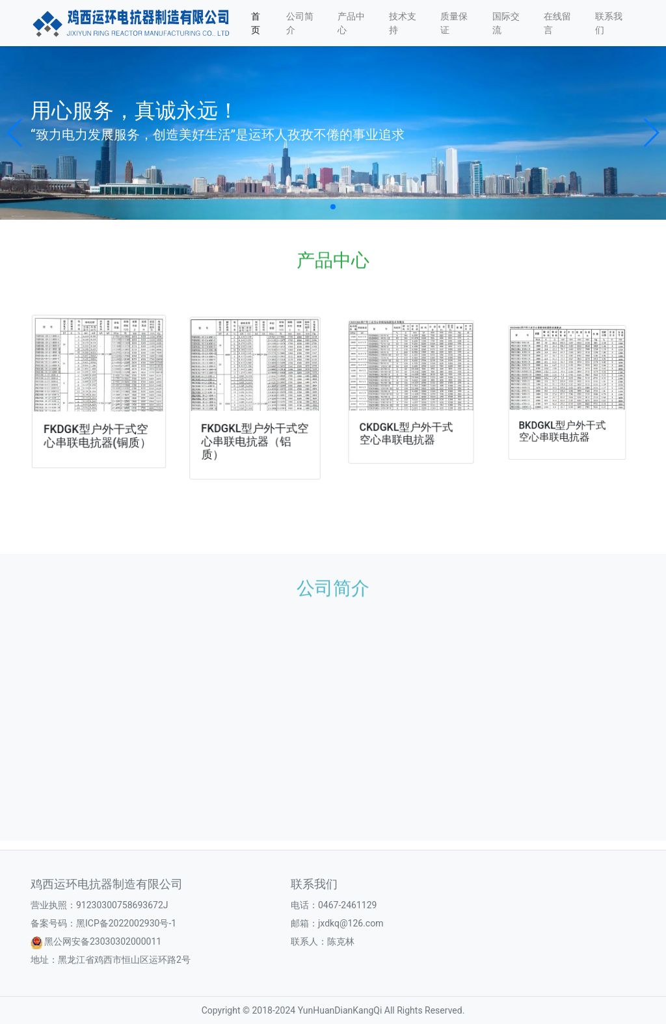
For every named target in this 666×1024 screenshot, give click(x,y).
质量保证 (454, 23)
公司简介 (299, 23)
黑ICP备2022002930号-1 (126, 923)
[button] (15, 132)
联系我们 (608, 23)
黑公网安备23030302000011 (102, 941)
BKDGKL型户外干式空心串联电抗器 (563, 423)
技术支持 (402, 23)
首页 (255, 23)
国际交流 (506, 23)
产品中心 (351, 23)
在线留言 (557, 23)
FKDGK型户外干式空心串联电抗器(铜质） (97, 433)
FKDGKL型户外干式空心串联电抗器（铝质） (254, 436)
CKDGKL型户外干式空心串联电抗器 (407, 427)
